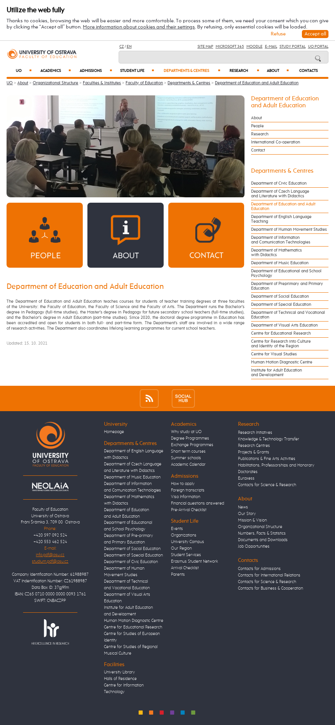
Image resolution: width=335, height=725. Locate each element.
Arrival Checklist (185, 568)
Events (177, 529)
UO (24, 71)
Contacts (308, 71)
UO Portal (318, 46)
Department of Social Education (280, 296)
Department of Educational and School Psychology (286, 273)
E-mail (271, 46)
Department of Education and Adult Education (256, 83)
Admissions (96, 71)
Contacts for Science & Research (267, 485)
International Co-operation (275, 142)
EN (129, 46)
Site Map (205, 46)
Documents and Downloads (263, 540)
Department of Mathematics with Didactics (276, 252)
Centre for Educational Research (281, 333)
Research (244, 71)
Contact (258, 150)
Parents (178, 574)
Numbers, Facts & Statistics (262, 533)
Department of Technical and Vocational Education (288, 315)
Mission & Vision (252, 520)
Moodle (254, 46)
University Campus (187, 542)
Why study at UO (186, 432)
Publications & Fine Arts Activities (266, 459)
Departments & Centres (192, 71)
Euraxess (246, 478)
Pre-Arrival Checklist (188, 510)
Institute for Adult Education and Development (276, 372)
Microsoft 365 (230, 46)
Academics (55, 71)
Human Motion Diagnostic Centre (281, 362)
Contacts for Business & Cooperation (270, 588)
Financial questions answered (197, 503)
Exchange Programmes (192, 445)
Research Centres (254, 445)
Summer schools (186, 458)
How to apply (182, 484)
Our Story (247, 514)
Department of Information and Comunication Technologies (280, 240)
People (257, 126)
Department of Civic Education (279, 183)
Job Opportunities (254, 546)
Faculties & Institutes (102, 83)
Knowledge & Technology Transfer (268, 439)
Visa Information (185, 497)
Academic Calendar (188, 464)
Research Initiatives (255, 432)
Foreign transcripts (187, 490)
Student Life (137, 71)
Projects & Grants (253, 452)
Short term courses (188, 451)
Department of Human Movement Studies (289, 230)
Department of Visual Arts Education (284, 325)
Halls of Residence (120, 679)
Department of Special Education (281, 305)
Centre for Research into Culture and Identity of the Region (281, 344)
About (278, 71)
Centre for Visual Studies (274, 354)
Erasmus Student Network (194, 561)
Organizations (183, 535)
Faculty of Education (144, 83)
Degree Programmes (190, 438)
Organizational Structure (55, 83)
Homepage (114, 432)
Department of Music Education (279, 263)
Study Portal (293, 46)
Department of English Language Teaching (281, 219)
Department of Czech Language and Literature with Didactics (280, 194)
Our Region (181, 548)
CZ (121, 46)
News (243, 507)
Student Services (186, 555)
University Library (119, 672)
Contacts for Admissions (259, 569)
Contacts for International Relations (269, 575)
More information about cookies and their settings (139, 27)
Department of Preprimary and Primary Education (287, 286)
